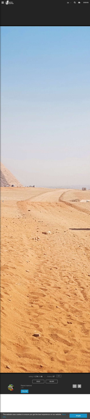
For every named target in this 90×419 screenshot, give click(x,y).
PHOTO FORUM (9, 2)
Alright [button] (78, 416)
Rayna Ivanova (26, 386)
